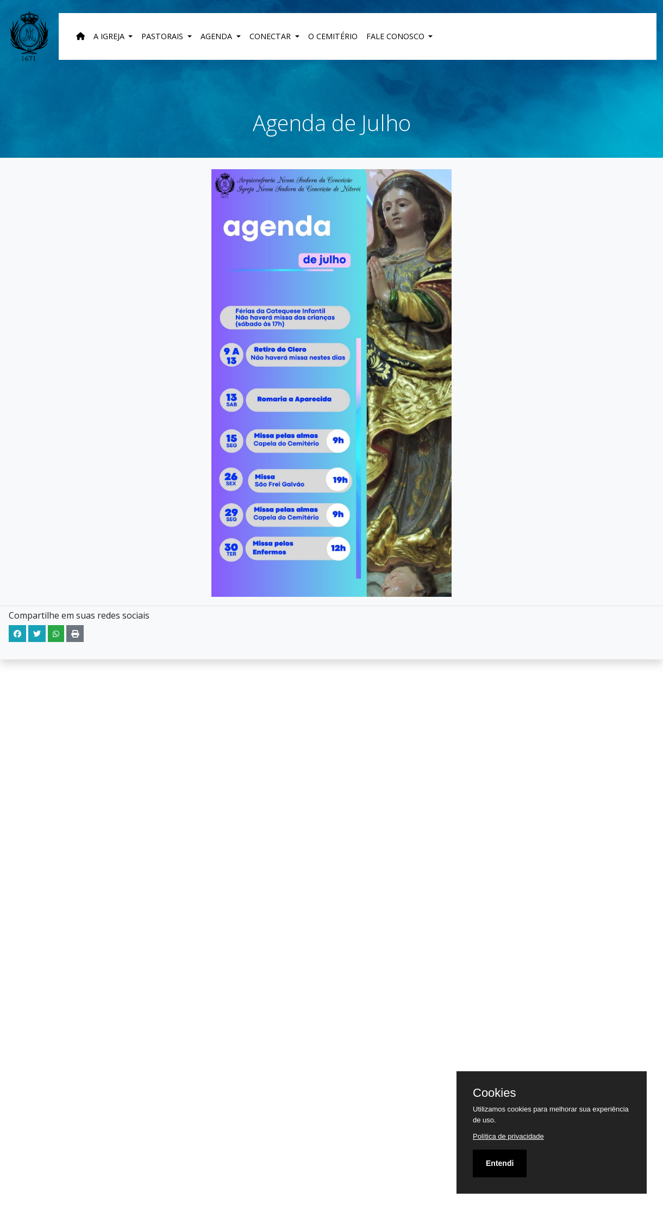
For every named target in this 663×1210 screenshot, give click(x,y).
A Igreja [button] (110, 36)
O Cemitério (333, 36)
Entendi (500, 1163)
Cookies (494, 1093)
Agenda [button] (217, 36)
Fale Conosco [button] (396, 36)
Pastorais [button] (163, 36)
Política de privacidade (508, 1136)
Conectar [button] (271, 36)
